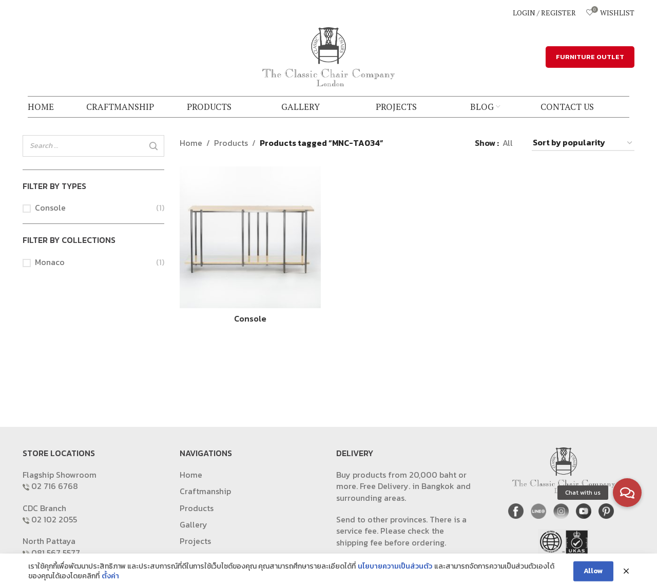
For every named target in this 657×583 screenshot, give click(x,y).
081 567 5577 (55, 553)
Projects (195, 541)
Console (50, 207)
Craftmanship (205, 491)
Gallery (193, 524)
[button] (627, 492)
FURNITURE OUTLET (590, 57)
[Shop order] (583, 143)
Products (231, 143)
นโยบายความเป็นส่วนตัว (395, 576)
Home (191, 143)
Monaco (50, 262)
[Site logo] (328, 55)
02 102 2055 (54, 519)
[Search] (153, 146)
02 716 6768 (54, 486)
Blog (188, 558)
